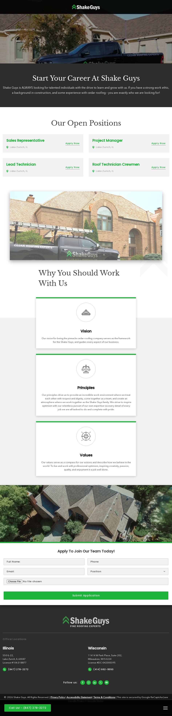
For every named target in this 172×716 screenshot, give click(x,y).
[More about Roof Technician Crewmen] (129, 167)
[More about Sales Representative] (43, 143)
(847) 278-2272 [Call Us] (16, 669)
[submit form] (86, 595)
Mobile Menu (165, 708)
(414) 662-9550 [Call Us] (101, 669)
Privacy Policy (58, 697)
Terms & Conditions (104, 697)
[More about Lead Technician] (43, 167)
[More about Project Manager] (129, 143)
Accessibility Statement (79, 697)
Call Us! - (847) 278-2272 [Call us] (27, 708)
